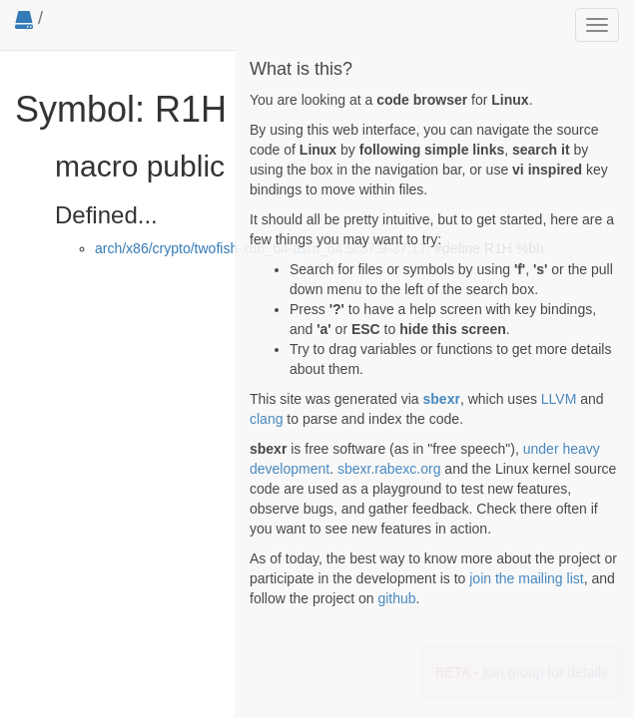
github (396, 598)
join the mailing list (526, 578)
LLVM (559, 399)
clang (266, 419)
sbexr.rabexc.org (389, 469)
